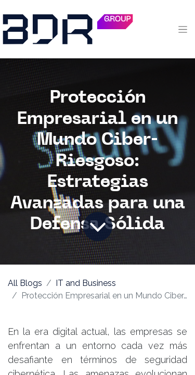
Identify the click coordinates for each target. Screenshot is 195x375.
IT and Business (86, 283)
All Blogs (25, 283)
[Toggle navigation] (183, 29)
